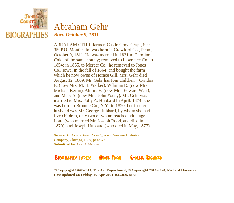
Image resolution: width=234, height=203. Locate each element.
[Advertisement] (31, 76)
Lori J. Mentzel (88, 144)
